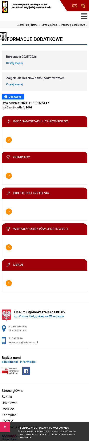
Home (34, 25)
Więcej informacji (9, 140)
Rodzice (8, 409)
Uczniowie (10, 403)
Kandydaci (9, 415)
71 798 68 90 (83, 5)
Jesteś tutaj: (24, 25)
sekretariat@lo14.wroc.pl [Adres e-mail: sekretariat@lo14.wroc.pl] (23, 342)
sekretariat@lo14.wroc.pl (74, 5)
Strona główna (47, 25)
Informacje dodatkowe (32, 39)
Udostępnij (12, 96)
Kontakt (7, 421)
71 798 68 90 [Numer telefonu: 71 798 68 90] (15, 338)
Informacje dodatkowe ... (72, 25)
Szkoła (7, 397)
